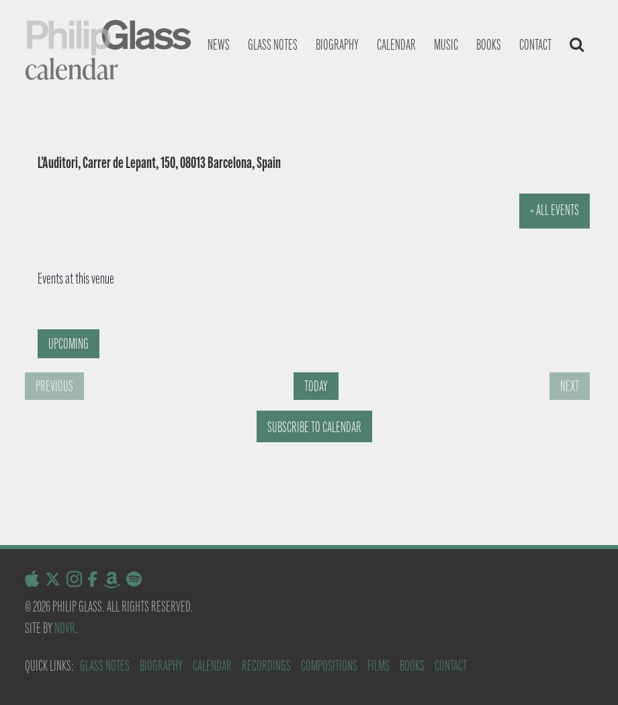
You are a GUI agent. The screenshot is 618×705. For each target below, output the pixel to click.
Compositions (329, 665)
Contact (535, 44)
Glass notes (273, 44)
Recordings (266, 665)
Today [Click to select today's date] (316, 386)
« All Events (554, 210)
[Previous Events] (54, 386)
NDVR (64, 628)
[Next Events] (569, 386)
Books (488, 44)
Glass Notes (105, 665)
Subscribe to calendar (314, 427)
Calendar (396, 44)
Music (446, 44)
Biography (337, 44)
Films (378, 665)
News (219, 44)
